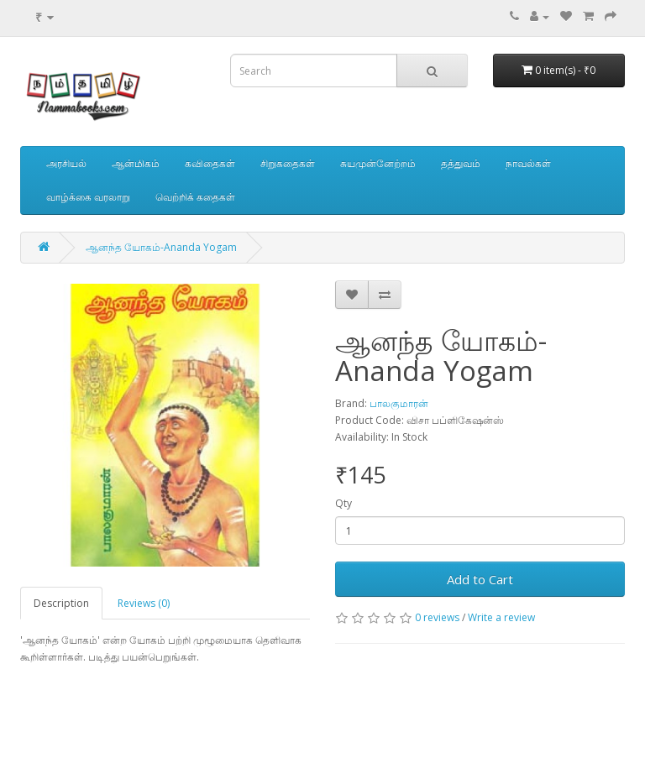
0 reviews (437, 617)
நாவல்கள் (528, 163)
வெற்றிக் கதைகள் (195, 197)
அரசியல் (66, 163)
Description (61, 603)
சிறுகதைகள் (287, 163)
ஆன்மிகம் (136, 163)
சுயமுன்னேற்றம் (378, 163)
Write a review (501, 617)
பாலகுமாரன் (399, 403)
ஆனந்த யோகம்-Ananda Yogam (161, 247)
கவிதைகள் (210, 163)
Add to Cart (480, 579)
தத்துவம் (460, 163)
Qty (343, 503)
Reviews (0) (144, 603)
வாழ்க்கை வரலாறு (88, 197)
